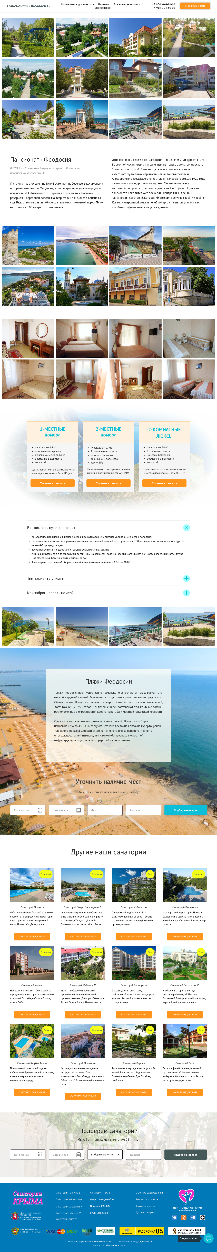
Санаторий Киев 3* (66, 1219)
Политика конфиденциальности (135, 1241)
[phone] (143, 810)
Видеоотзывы (103, 7)
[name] (105, 810)
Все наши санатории (126, 4)
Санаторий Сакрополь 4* (69, 1206)
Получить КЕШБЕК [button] (100, 1206)
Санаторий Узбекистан (69, 1199)
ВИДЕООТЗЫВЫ (99, 1212)
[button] (53, 483)
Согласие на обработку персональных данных (89, 1241)
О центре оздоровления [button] (149, 1192)
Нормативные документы (76, 4)
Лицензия (103, 4)
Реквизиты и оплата (147, 1199)
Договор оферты (145, 1212)
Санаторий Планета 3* (68, 1192)
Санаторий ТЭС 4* (100, 1192)
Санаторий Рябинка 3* (68, 1213)
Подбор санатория (185, 810)
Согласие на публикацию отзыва (108, 1245)
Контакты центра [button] (145, 1206)
